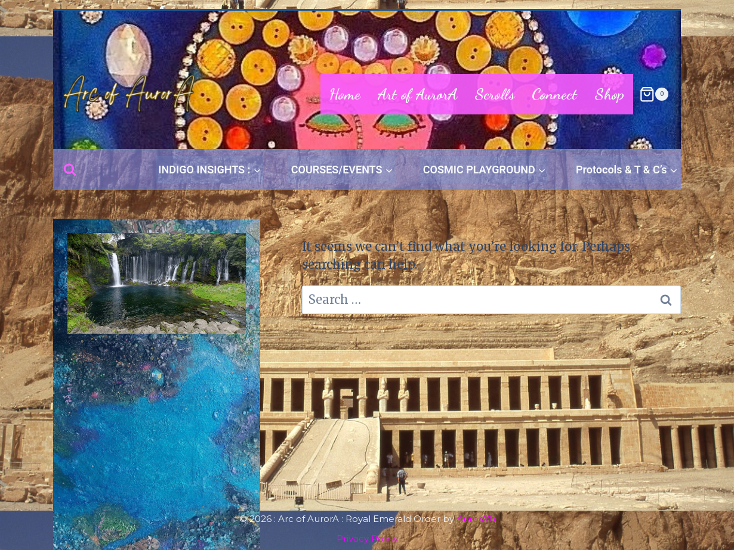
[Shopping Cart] (653, 94)
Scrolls (494, 94)
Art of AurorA (418, 94)
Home (344, 94)
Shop (609, 94)
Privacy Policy (367, 538)
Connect (554, 94)
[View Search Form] (70, 170)
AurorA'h (476, 518)
